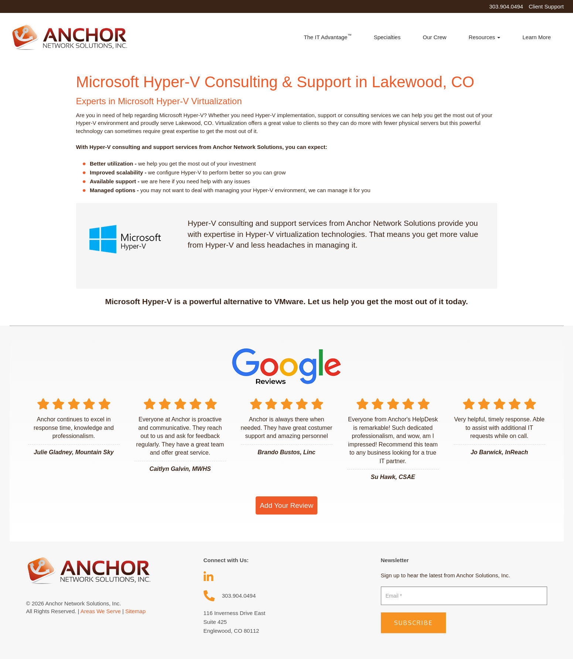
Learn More (536, 37)
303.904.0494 (506, 6)
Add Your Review (286, 505)
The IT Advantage (327, 36)
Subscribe (413, 622)
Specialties (387, 37)
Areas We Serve (101, 611)
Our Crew (434, 37)
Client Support (546, 6)
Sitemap (135, 611)
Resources (484, 37)
